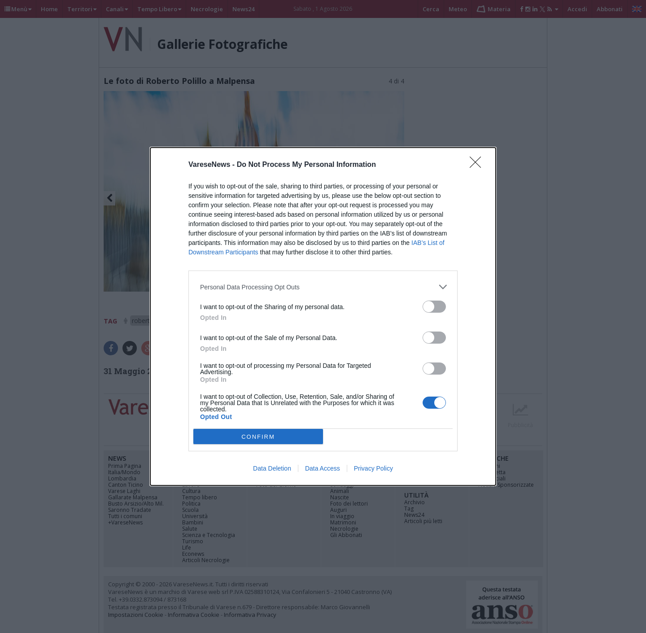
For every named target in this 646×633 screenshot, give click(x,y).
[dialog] (323, 316)
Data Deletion (272, 468)
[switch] (434, 307)
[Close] (478, 165)
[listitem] (323, 287)
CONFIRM (258, 436)
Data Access (322, 468)
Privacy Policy (373, 468)
